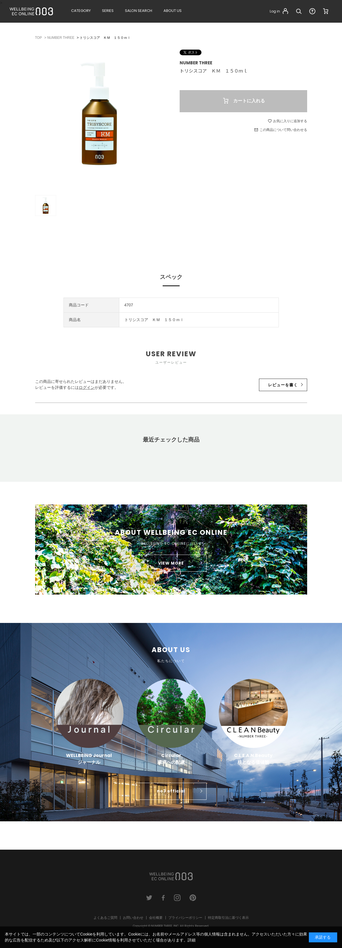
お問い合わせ (133, 918)
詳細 (192, 940)
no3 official (171, 791)
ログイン (87, 387)
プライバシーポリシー (185, 918)
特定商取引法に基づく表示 (228, 918)
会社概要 (156, 918)
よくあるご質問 (105, 918)
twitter (149, 897)
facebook (163, 897)
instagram (177, 897)
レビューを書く (283, 385)
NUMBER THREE (196, 63)
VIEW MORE (171, 563)
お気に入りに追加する (290, 121)
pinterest (193, 897)
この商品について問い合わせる (283, 130)
